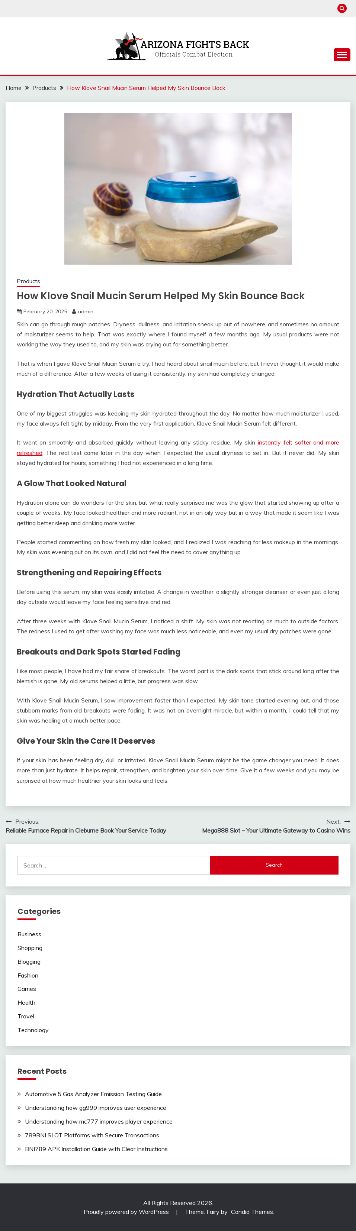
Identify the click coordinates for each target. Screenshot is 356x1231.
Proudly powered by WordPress (127, 1211)
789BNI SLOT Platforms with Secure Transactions (92, 1135)
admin (85, 311)
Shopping (29, 947)
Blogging (29, 961)
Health (26, 1002)
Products (28, 281)
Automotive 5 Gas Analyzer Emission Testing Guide (93, 1094)
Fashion (27, 975)
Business (29, 934)
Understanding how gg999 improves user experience (95, 1107)
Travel (25, 1016)
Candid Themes (252, 1211)
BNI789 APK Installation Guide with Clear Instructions (96, 1149)
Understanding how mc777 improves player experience (99, 1121)
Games (26, 988)
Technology (33, 1030)
